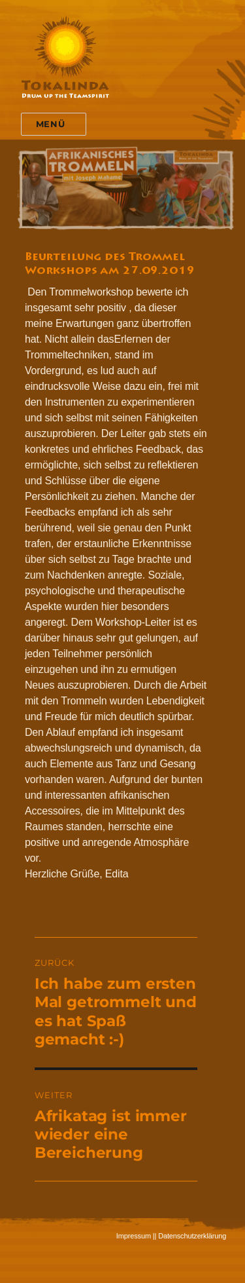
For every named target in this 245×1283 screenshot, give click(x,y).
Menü (50, 124)
